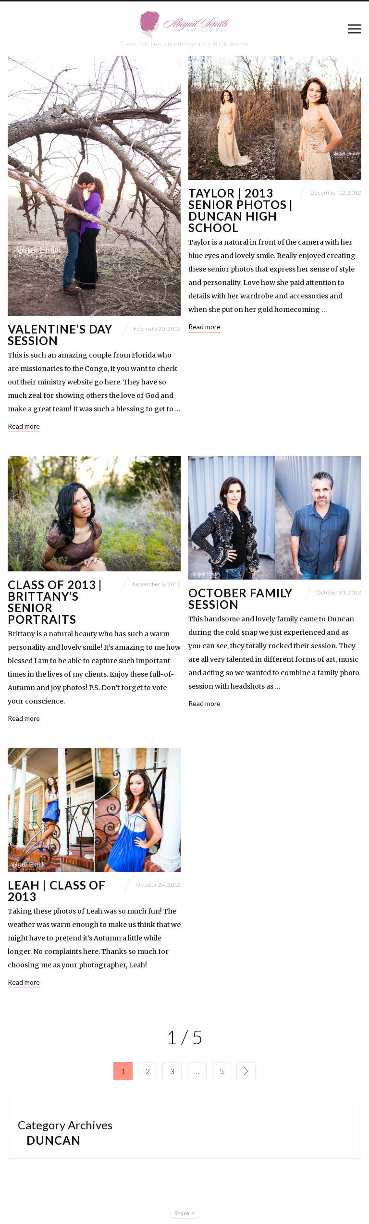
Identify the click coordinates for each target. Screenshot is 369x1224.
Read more (24, 426)
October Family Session (240, 598)
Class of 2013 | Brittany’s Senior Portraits (55, 602)
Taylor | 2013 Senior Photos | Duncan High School (240, 210)
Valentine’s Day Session (60, 334)
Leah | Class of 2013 (57, 890)
